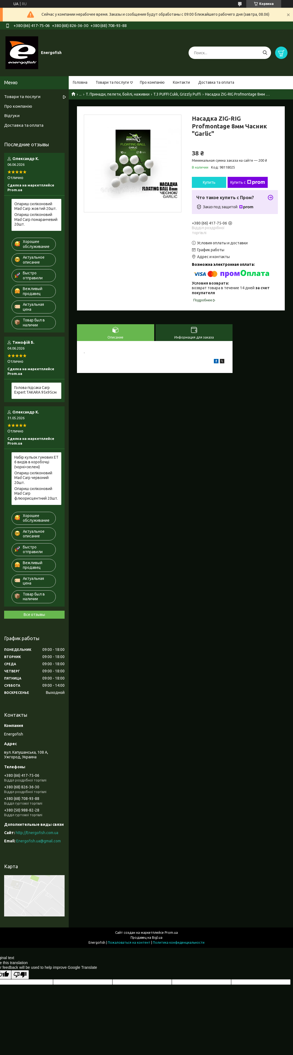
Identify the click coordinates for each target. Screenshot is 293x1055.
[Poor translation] (20, 974)
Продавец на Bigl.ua (146, 937)
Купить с (247, 182)
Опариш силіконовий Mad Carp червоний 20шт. (33, 478)
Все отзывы (34, 614)
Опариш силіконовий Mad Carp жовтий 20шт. (35, 206)
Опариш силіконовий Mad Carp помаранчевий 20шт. (35, 219)
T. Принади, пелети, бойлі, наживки (118, 94)
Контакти (181, 82)
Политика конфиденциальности (178, 942)
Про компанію (152, 82)
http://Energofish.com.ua (37, 833)
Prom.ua (171, 932)
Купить (209, 182)
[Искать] (265, 53)
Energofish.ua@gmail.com (38, 841)
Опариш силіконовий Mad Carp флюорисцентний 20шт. (36, 493)
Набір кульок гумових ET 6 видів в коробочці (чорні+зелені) (36, 462)
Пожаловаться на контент (129, 942)
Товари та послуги (112, 82)
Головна (80, 82)
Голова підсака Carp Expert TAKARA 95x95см (35, 390)
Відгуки (12, 115)
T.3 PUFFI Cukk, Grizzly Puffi (177, 94)
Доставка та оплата (216, 82)
